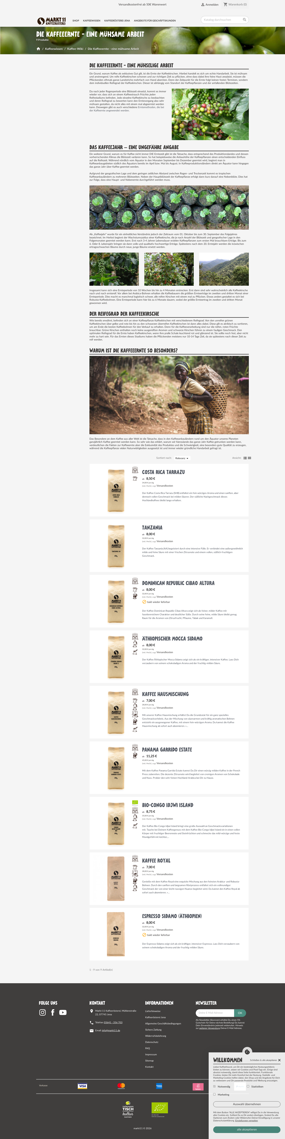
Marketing (221, 1094)
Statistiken (255, 1086)
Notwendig (221, 1086)
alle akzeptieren (247, 1129)
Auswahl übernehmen (247, 1104)
